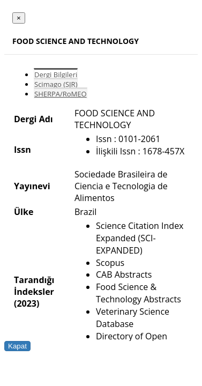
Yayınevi (32, 186)
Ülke (23, 212)
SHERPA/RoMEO (60, 94)
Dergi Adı (33, 119)
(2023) (26, 303)
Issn (22, 149)
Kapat (17, 346)
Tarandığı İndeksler (34, 286)
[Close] (18, 18)
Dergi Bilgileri (55, 74)
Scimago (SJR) (55, 84)
